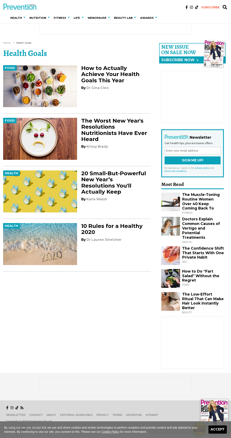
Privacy (102, 414)
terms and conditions (176, 171)
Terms (117, 414)
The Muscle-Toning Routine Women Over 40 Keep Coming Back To (201, 201)
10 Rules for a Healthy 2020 (112, 229)
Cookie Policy (110, 431)
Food (10, 68)
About (51, 414)
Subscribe (210, 7)
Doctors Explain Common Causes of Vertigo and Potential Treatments (201, 228)
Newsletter (15, 414)
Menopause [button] (97, 17)
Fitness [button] (60, 17)
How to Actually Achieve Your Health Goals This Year (110, 74)
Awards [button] (147, 17)
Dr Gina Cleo (97, 88)
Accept (218, 429)
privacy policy (202, 168)
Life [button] (77, 17)
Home (6, 42)
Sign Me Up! (192, 160)
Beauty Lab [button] (123, 17)
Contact (36, 414)
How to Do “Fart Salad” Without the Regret (200, 276)
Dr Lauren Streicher (104, 240)
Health (11, 173)
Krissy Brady (97, 147)
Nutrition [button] (37, 17)
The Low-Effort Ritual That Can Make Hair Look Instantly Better (203, 301)
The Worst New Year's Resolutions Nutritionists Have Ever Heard (114, 129)
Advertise (134, 414)
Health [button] (16, 17)
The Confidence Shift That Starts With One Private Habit (203, 253)
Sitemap (152, 414)
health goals (23, 42)
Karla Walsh (96, 199)
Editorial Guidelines (76, 414)
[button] (25, 18)
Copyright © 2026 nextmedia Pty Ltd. (29, 421)
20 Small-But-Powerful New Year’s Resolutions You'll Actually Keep (113, 182)
